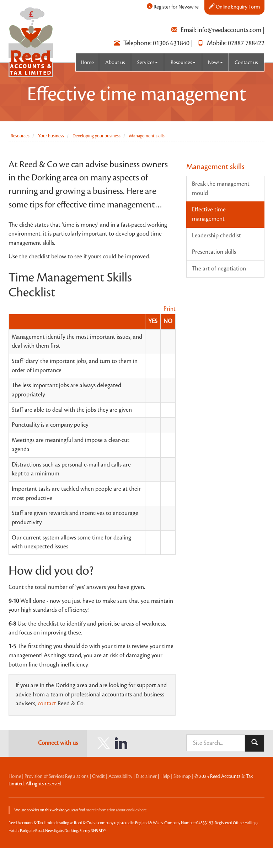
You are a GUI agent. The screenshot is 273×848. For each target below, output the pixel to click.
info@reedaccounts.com (229, 30)
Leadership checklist (216, 235)
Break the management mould (221, 188)
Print (170, 309)
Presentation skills (214, 252)
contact (47, 703)
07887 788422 (246, 43)
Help (165, 776)
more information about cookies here (116, 810)
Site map (182, 776)
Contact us (246, 62)
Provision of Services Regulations (57, 776)
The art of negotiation (219, 269)
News (215, 62)
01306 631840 (171, 43)
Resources (183, 62)
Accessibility (120, 776)
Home (87, 62)
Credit (98, 776)
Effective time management (209, 214)
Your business (51, 136)
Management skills (147, 136)
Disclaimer (146, 776)
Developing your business (97, 136)
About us (115, 62)
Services (147, 62)
